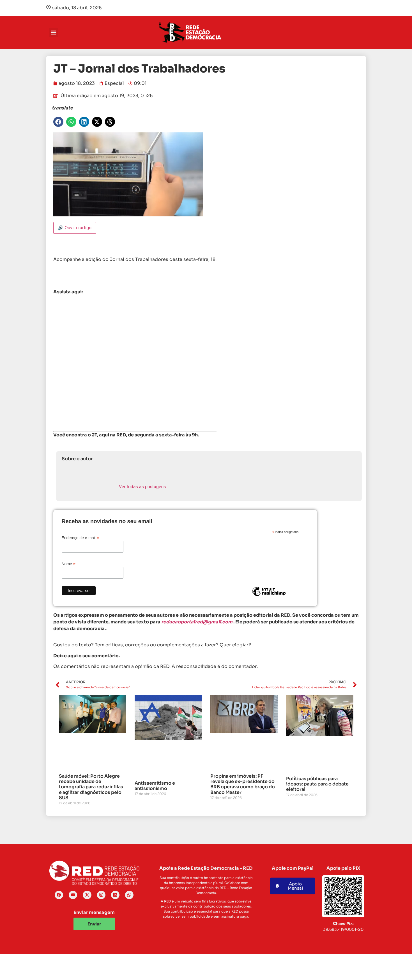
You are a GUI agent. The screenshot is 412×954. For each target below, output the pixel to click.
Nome (68, 563)
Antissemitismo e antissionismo (155, 785)
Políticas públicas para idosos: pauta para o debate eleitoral (317, 784)
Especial (114, 83)
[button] (53, 32)
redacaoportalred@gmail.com (197, 622)
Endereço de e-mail (80, 537)
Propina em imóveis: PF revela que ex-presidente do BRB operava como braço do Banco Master (242, 784)
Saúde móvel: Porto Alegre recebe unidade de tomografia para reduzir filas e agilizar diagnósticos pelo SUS (91, 787)
